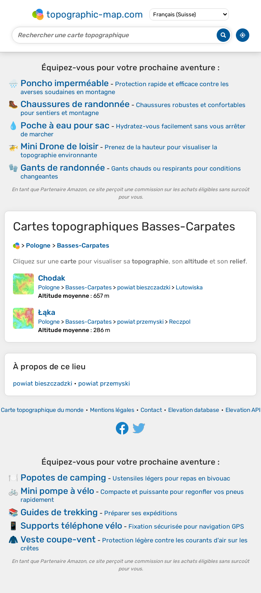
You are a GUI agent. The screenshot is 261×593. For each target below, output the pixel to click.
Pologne (49, 287)
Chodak (51, 278)
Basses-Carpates (88, 287)
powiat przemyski (140, 321)
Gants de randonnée (62, 167)
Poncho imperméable (64, 83)
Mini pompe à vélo (57, 491)
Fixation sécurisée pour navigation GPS (186, 526)
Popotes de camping (63, 477)
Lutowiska (189, 287)
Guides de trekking (59, 512)
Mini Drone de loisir (59, 146)
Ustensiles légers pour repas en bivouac (171, 478)
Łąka (46, 312)
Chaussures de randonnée (75, 104)
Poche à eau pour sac (65, 125)
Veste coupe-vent (58, 539)
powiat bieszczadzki (143, 287)
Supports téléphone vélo (71, 525)
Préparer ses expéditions (140, 513)
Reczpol (179, 321)
